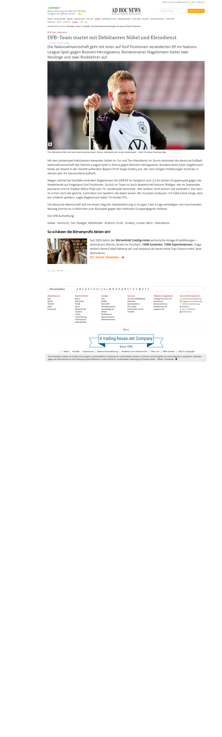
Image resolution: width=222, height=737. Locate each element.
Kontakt (130, 311)
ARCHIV (165, 2)
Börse (77, 298)
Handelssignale (107, 309)
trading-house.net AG (163, 298)
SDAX (49, 306)
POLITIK (90, 19)
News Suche (194, 11)
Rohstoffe (105, 304)
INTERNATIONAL (157, 19)
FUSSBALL (75, 22)
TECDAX (50, 304)
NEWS (50, 19)
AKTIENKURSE (60, 19)
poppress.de (159, 309)
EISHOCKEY (67, 22)
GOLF (81, 22)
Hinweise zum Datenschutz (134, 351)
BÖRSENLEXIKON (182, 2)
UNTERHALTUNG (109, 19)
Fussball (86, 26)
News (66, 351)
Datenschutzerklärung (107, 351)
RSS (192, 2)
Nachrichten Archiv (135, 309)
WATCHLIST (201, 2)
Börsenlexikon (57, 289)
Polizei (77, 314)
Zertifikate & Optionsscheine (107, 315)
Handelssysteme (108, 306)
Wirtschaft (79, 301)
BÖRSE (70, 19)
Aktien (104, 311)
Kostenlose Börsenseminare (160, 302)
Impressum (88, 351)
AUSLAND (136, 19)
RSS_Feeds (131, 306)
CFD (103, 298)
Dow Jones (51, 309)
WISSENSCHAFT (124, 19)
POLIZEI (145, 19)
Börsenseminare (108, 319)
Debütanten (62, 32)
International (80, 319)
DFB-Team (51, 32)
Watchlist (131, 301)
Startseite (70, 26)
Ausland (78, 311)
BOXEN (59, 22)
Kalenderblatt (81, 322)
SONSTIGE (170, 19)
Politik (77, 304)
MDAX (50, 301)
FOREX (104, 301)
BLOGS (172, 2)
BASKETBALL (51, 22)
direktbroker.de (160, 306)
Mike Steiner (169, 351)
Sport (78, 26)
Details (160, 359)
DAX (49, 298)
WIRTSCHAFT (79, 19)
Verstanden (169, 359)
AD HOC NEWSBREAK (136, 298)
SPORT (98, 19)
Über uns (155, 351)
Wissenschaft (80, 309)
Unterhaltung (80, 317)
